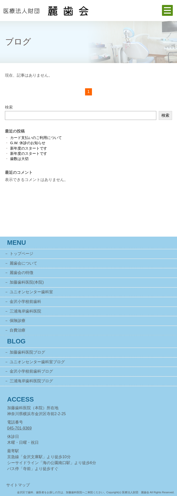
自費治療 (17, 330)
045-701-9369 (19, 428)
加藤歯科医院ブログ (27, 352)
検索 (9, 107)
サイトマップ (18, 485)
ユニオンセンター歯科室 (31, 292)
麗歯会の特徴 (21, 273)
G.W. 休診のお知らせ (27, 143)
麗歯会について (23, 263)
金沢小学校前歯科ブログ (31, 371)
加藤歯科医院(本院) (27, 282)
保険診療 (17, 320)
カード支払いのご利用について (36, 137)
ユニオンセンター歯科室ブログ (37, 362)
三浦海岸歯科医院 (25, 311)
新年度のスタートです (28, 148)
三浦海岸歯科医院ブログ (31, 381)
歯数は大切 (19, 159)
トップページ (21, 253)
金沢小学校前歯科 (25, 301)
